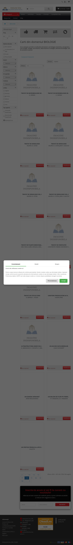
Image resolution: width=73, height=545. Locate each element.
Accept (63, 280)
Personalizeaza (52, 280)
